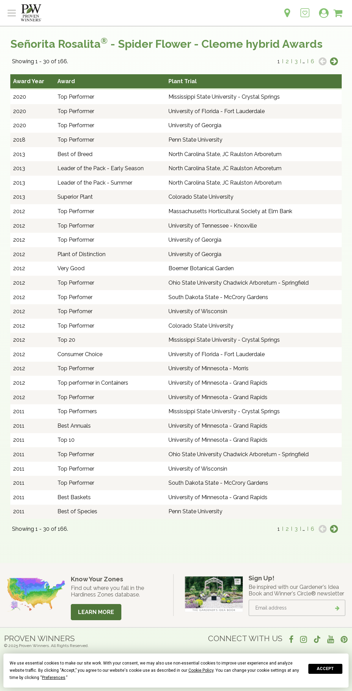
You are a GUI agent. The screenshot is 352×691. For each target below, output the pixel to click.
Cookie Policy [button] (200, 670)
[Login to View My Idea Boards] (305, 9)
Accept (325, 668)
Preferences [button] (53, 677)
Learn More (96, 612)
